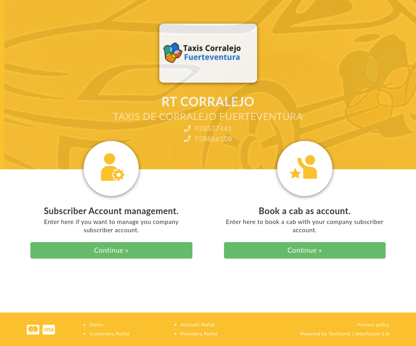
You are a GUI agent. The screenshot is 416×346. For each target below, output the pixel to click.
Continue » (111, 250)
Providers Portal (199, 334)
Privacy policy (374, 324)
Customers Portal (109, 334)
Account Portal (198, 324)
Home (96, 324)
